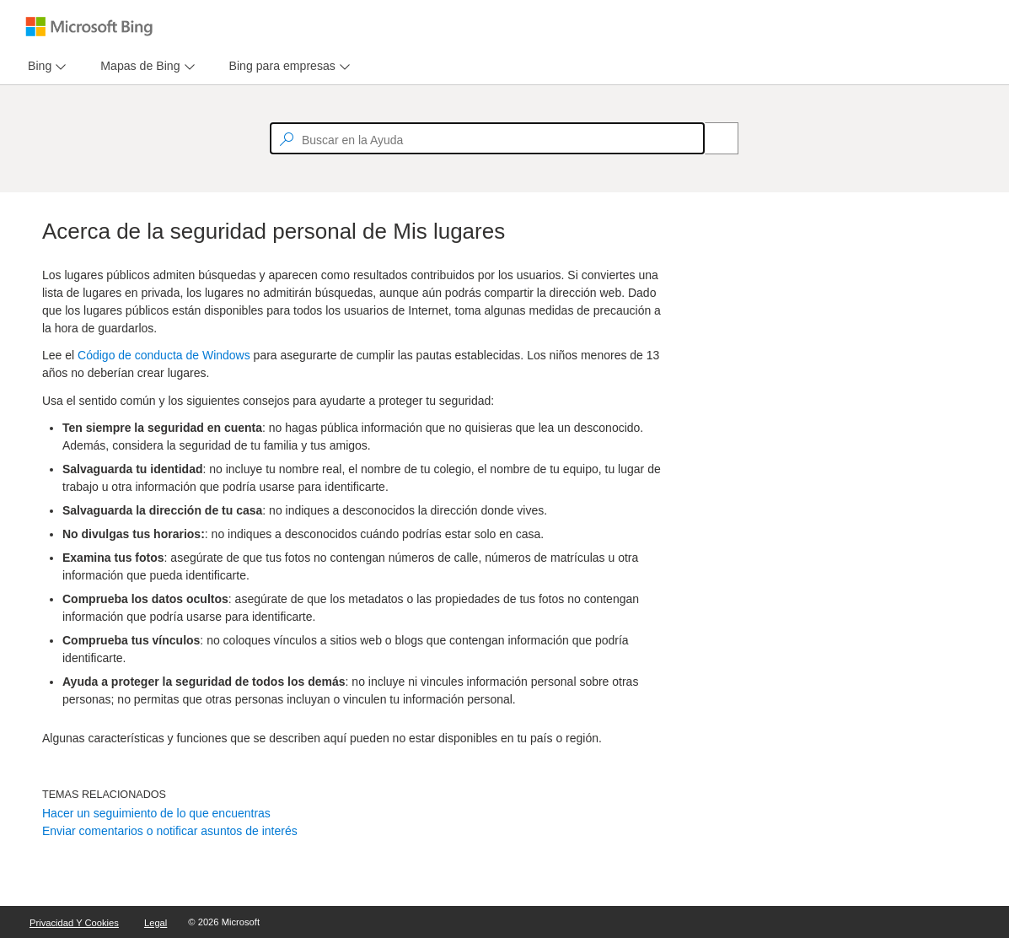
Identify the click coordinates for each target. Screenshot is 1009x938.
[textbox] (487, 138)
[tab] (36, 66)
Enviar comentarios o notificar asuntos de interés (170, 831)
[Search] (712, 138)
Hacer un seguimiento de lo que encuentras (156, 813)
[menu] (44, 66)
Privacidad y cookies (74, 923)
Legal (155, 923)
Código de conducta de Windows (164, 355)
